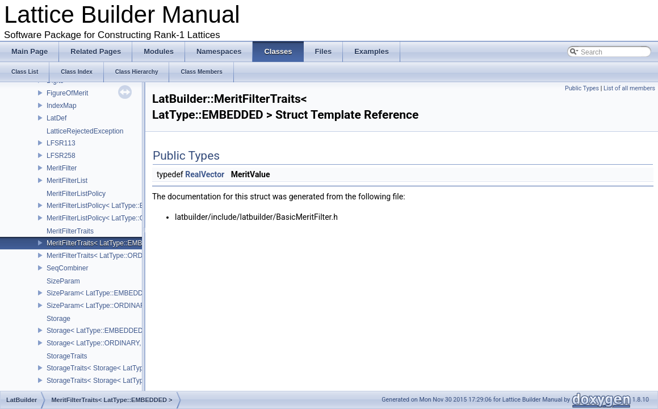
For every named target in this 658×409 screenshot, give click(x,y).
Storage (58, 319)
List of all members (629, 88)
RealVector (204, 174)
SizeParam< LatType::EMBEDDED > (102, 293)
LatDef (56, 118)
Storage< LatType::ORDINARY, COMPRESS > (117, 343)
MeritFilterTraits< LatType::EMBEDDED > (109, 243)
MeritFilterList (67, 181)
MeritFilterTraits (70, 231)
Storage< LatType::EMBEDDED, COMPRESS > (119, 331)
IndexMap (62, 106)
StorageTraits (67, 356)
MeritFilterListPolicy (76, 194)
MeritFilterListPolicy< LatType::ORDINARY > (114, 218)
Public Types (582, 88)
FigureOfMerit (67, 93)
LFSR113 (61, 143)
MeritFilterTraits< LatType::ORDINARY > (108, 256)
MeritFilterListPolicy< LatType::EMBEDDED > (115, 206)
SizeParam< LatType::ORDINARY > (101, 306)
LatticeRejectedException (85, 131)
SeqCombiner (67, 268)
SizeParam (63, 281)
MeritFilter (62, 168)
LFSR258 (61, 156)
